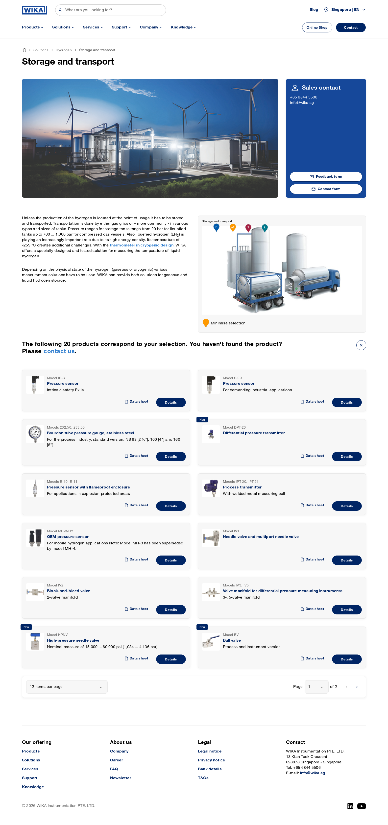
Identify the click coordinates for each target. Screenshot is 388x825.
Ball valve (232, 640)
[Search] (110, 10)
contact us (59, 351)
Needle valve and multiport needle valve (261, 536)
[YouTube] (361, 806)
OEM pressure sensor (68, 536)
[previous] (346, 687)
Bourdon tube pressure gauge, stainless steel (90, 433)
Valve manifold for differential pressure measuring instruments (282, 591)
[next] (357, 687)
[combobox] (67, 687)
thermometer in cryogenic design (141, 245)
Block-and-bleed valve (68, 591)
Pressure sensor (63, 383)
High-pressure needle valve (73, 640)
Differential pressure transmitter (254, 433)
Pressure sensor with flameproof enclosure (88, 487)
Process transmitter (242, 487)
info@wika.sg (302, 102)
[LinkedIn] (350, 806)
